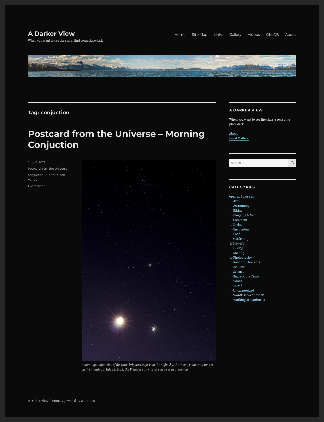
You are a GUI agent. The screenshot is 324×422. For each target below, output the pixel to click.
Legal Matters (239, 138)
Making (238, 253)
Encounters (241, 229)
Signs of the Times (246, 276)
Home (180, 34)
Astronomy (241, 206)
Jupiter (50, 175)
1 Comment (36, 186)
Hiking (238, 248)
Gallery (235, 34)
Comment (240, 220)
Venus (32, 179)
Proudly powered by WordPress (74, 401)
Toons (237, 281)
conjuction (36, 175)
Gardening (240, 239)
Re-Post (239, 267)
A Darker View (51, 33)
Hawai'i (238, 243)
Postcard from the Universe (47, 168)
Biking (238, 211)
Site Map (200, 34)
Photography (242, 258)
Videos (254, 34)
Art (235, 201)
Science (238, 272)
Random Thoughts (246, 262)
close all (248, 196)
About (290, 34)
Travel (237, 286)
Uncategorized (243, 290)
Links (218, 34)
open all (234, 196)
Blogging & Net (244, 215)
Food (236, 234)
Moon (61, 175)
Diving (238, 225)
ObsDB (272, 34)
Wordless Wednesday (248, 295)
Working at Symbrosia (249, 300)
